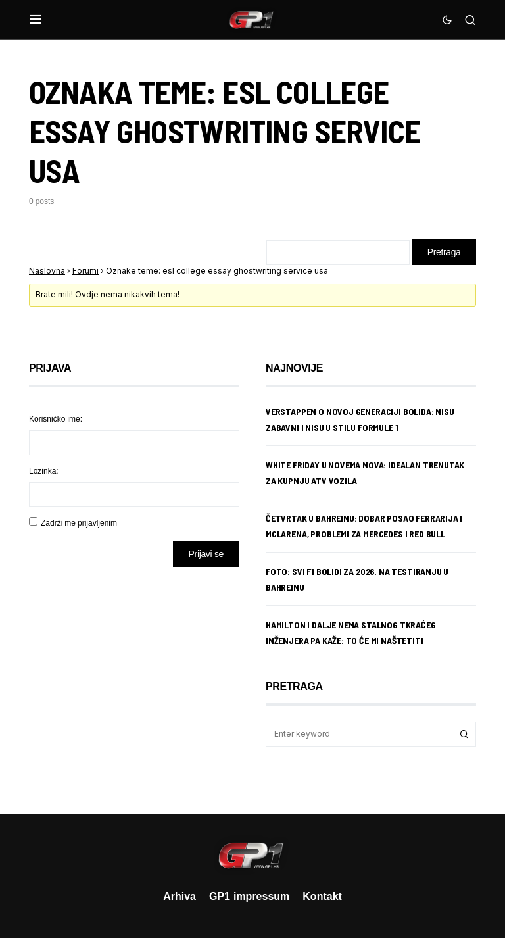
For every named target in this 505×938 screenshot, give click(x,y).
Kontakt (322, 895)
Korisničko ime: (55, 419)
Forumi (85, 271)
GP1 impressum (249, 895)
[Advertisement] (134, 681)
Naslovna (47, 271)
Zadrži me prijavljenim (79, 523)
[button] (36, 20)
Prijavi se (206, 553)
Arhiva (179, 895)
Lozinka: (44, 471)
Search (464, 734)
